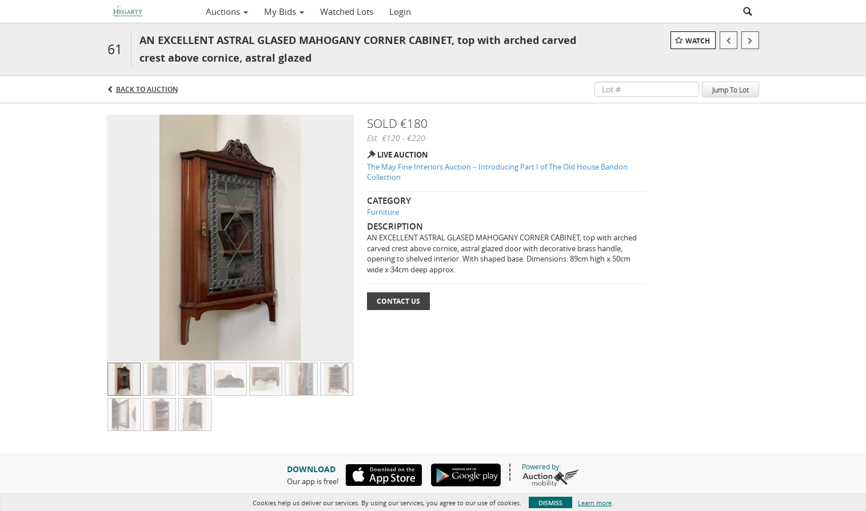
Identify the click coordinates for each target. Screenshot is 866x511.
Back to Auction (147, 89)
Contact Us (398, 301)
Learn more (595, 502)
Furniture (383, 212)
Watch (697, 41)
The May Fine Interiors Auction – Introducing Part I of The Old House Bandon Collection (497, 172)
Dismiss (550, 502)
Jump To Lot (730, 89)
